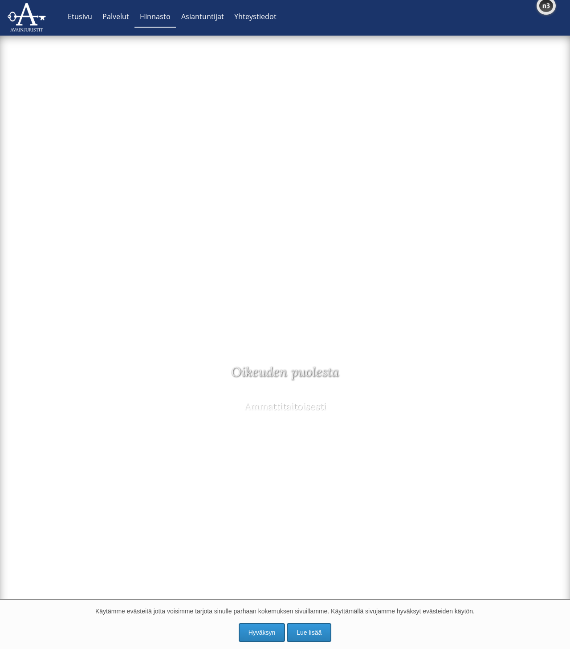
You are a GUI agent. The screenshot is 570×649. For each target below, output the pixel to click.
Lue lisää (309, 632)
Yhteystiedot (255, 16)
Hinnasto (155, 16)
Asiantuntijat (202, 16)
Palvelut (115, 16)
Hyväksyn (262, 632)
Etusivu (80, 16)
